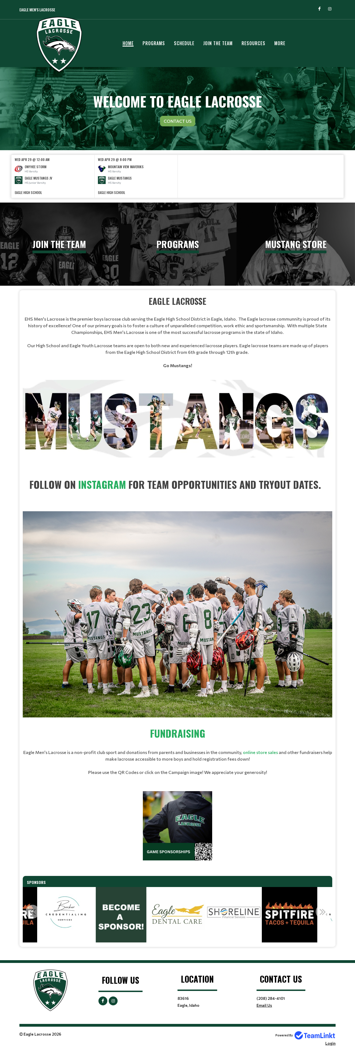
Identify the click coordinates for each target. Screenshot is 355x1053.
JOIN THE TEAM (218, 43)
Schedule (184, 43)
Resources (253, 43)
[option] (53, 176)
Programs (154, 43)
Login (330, 1043)
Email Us (264, 1005)
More (279, 43)
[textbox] (177, 332)
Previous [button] (32, 912)
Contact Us (178, 121)
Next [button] (322, 912)
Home (128, 43)
